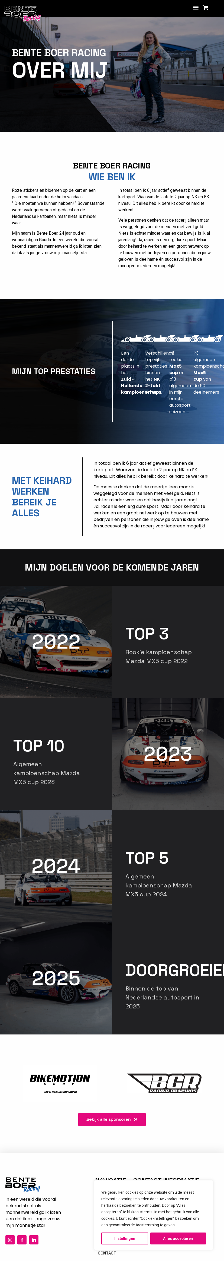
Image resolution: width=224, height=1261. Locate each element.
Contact (107, 1253)
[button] (195, 7)
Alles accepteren (178, 1238)
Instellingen (124, 1238)
